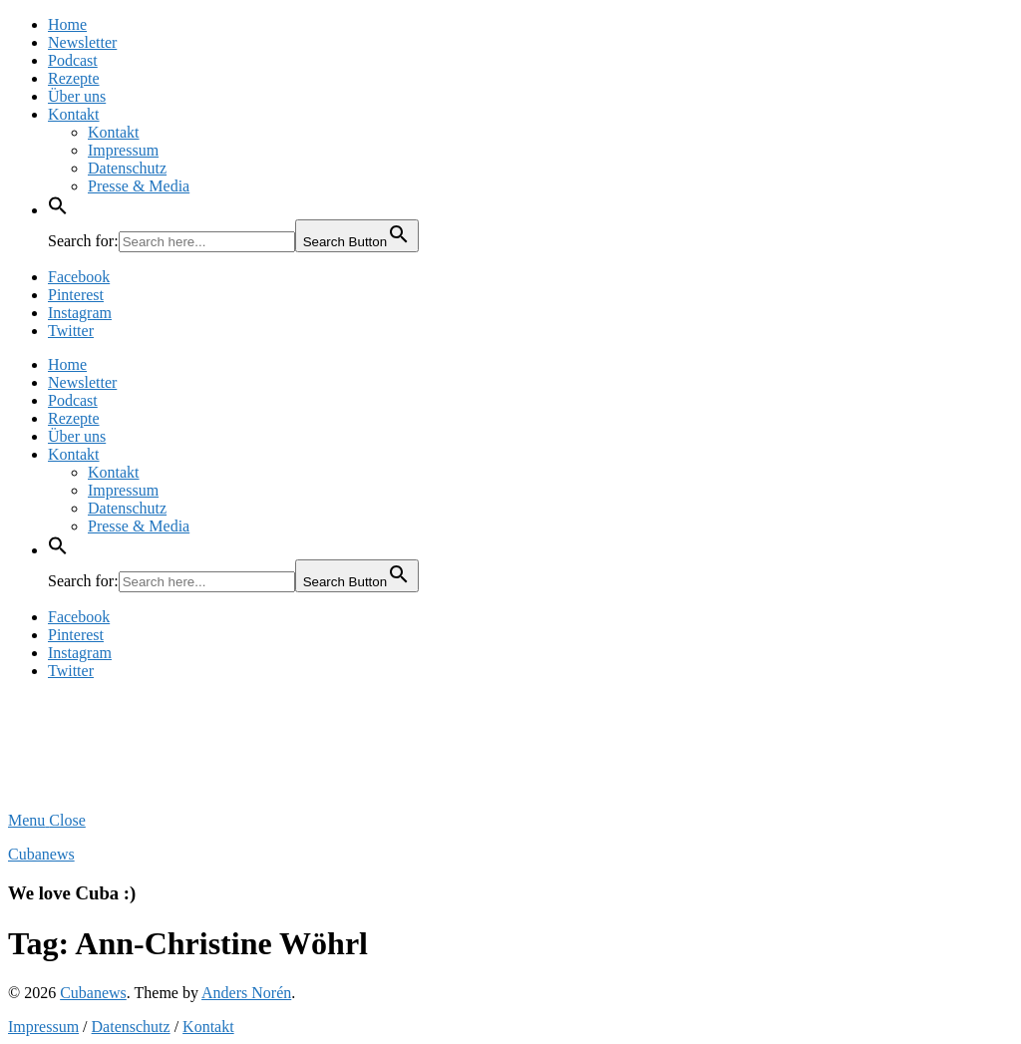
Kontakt (74, 114)
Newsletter (82, 42)
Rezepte (74, 78)
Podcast (73, 60)
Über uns (77, 96)
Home (67, 24)
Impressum (123, 150)
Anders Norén (246, 992)
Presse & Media (138, 185)
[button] (58, 209)
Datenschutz (127, 168)
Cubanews (41, 854)
